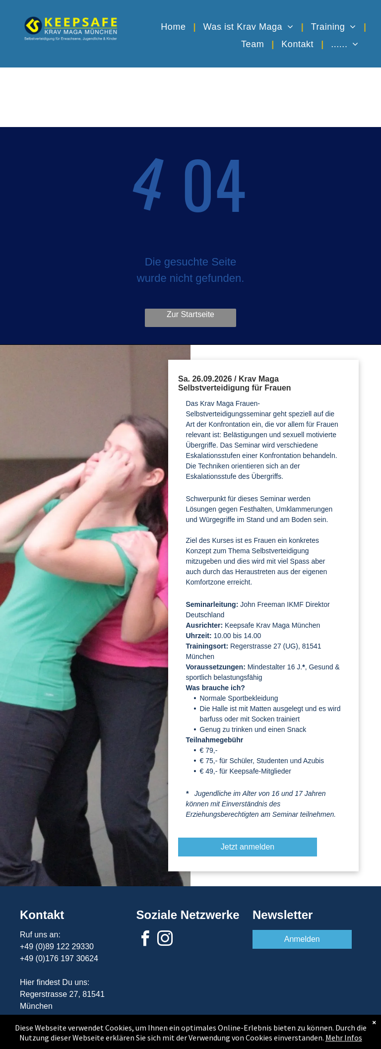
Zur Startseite (190, 314)
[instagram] (165, 940)
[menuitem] (174, 26)
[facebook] (145, 940)
